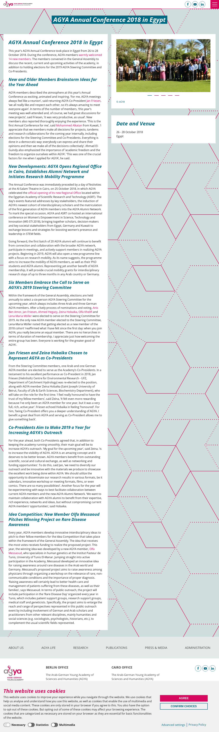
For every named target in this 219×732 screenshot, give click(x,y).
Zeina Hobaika (68, 312)
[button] (149, 95)
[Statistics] (38, 725)
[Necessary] (14, 725)
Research (80, 648)
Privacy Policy (197, 725)
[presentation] (205, 69)
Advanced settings (173, 725)
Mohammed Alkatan (69, 125)
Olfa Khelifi (85, 312)
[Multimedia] (63, 725)
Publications (116, 648)
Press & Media (156, 648)
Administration (197, 648)
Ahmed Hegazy (47, 312)
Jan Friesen (94, 101)
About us (16, 648)
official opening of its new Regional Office (54, 193)
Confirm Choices (184, 706)
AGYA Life (48, 648)
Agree (184, 698)
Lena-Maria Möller (20, 316)
